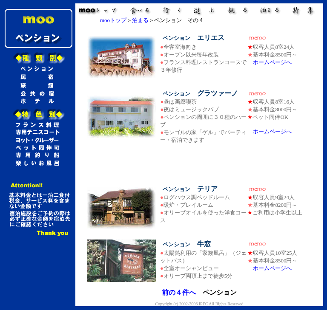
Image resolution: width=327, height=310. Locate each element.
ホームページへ (272, 62)
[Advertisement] (199, 164)
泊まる (140, 20)
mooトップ (113, 20)
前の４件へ (179, 292)
